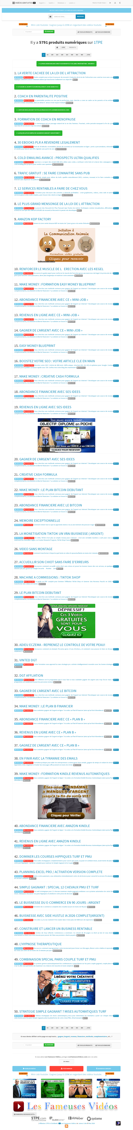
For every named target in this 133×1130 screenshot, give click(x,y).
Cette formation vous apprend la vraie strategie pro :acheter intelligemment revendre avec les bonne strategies (73, 664)
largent (67, 1036)
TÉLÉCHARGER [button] (66, 1068)
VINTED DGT (28, 660)
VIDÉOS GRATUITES (24, 2)
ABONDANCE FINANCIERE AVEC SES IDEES (49, 391)
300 (72, 55)
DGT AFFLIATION (31, 675)
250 (67, 55)
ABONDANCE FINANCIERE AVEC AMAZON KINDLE (54, 826)
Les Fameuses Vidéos (67, 1123)
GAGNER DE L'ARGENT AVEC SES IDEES (47, 459)
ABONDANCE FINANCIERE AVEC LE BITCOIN (50, 505)
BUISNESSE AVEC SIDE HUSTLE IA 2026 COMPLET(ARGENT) (61, 915)
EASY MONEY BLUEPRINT (37, 345)
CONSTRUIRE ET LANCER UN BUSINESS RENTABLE (55, 928)
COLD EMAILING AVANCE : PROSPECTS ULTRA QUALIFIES (58, 158)
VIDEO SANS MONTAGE (35, 549)
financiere (81, 1036)
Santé (51, 3)
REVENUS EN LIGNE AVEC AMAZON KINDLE (50, 841)
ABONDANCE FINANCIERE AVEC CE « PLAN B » (52, 719)
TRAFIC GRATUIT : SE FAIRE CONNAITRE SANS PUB (54, 173)
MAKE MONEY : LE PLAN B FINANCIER (46, 706)
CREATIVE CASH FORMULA (38, 474)
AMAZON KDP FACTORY (34, 219)
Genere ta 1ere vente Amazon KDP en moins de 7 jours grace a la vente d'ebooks (61, 223)
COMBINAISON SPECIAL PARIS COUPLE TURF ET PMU (57, 959)
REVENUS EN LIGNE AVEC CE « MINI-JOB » (49, 315)
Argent (42, 3)
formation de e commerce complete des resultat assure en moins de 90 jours (60, 907)
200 (62, 55)
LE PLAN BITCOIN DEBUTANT (40, 592)
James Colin (83, 1123)
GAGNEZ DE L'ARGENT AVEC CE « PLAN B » (49, 745)
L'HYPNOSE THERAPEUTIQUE (40, 944)
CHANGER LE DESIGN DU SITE (24, 1114)
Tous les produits (85, 32)
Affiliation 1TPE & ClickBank (48, 1123)
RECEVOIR (80, 16)
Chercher (49, 31)
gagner (60, 1036)
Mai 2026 (92, 1123)
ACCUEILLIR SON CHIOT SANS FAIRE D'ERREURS (54, 562)
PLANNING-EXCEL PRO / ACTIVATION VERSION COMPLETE (61, 872)
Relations (62, 3)
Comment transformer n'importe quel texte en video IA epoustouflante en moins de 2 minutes (65, 553)
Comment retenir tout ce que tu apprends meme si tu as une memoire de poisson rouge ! (64, 525)
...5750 (88, 55)
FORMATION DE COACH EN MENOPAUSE (47, 119)
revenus (74, 1036)
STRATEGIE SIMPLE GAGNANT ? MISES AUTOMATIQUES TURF (62, 1011)
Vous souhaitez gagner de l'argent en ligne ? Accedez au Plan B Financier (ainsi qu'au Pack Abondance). (68, 710)
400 (82, 55)
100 (52, 55)
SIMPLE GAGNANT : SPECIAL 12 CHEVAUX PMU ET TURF (59, 887)
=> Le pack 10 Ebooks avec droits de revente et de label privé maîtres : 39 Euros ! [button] (66, 63)
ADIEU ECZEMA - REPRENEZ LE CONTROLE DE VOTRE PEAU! (62, 645)
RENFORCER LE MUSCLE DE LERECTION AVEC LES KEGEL (61, 269)
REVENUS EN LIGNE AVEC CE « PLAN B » (47, 732)
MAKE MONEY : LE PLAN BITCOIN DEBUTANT (51, 490)
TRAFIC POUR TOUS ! (99, 3)
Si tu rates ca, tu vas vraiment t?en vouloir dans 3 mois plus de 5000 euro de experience (63, 920)
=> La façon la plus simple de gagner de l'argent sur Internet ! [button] (38, 133)
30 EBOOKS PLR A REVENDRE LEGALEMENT (49, 142)
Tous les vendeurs (103, 32)
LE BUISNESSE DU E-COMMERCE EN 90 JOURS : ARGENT (59, 902)
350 (77, 55)
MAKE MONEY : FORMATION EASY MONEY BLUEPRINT (57, 284)
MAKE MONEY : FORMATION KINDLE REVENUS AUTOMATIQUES (64, 773)
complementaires (100, 1036)
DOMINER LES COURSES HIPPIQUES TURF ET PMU (55, 856)
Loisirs (72, 3)
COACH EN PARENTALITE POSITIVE (43, 96)
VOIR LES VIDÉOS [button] (29, 1068)
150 (57, 55)
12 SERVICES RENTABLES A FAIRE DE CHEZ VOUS (52, 188)
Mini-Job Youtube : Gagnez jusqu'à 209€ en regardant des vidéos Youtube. (66, 24)
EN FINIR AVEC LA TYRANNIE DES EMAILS (48, 758)
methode (89, 1036)
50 (47, 55)
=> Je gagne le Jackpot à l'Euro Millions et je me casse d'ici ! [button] (37, 87)
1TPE (98, 42)
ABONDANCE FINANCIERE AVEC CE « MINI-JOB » (53, 299)
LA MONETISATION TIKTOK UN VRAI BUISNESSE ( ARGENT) (61, 533)
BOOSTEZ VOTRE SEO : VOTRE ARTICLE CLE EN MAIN (57, 361)
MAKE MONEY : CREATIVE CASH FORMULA (49, 376)
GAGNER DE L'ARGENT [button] (103, 1068)
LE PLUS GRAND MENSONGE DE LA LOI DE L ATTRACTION (59, 204)
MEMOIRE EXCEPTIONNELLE (39, 520)
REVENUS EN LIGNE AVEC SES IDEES (45, 407)
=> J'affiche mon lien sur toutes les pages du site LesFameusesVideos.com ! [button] (42, 110)
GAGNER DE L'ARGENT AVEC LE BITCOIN (47, 691)
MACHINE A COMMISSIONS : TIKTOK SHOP (49, 577)
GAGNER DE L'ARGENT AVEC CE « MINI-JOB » (50, 330)
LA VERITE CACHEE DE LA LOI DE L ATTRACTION (52, 73)
